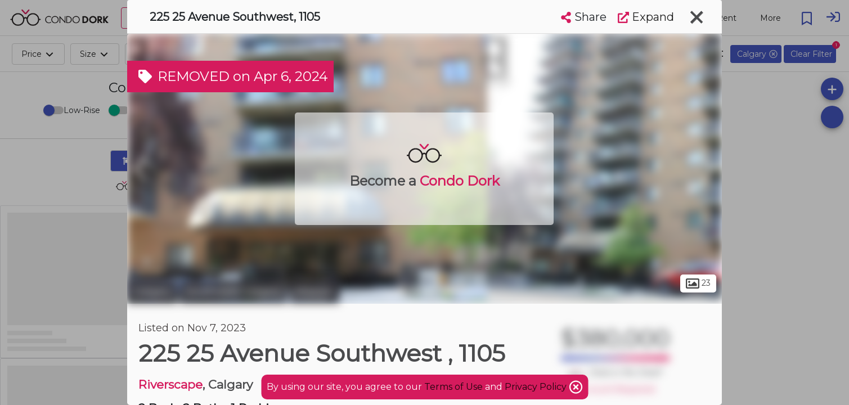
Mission (314, 291)
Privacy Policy (537, 386)
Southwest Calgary (233, 291)
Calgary (152, 291)
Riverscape (170, 384)
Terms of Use (453, 386)
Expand (646, 17)
